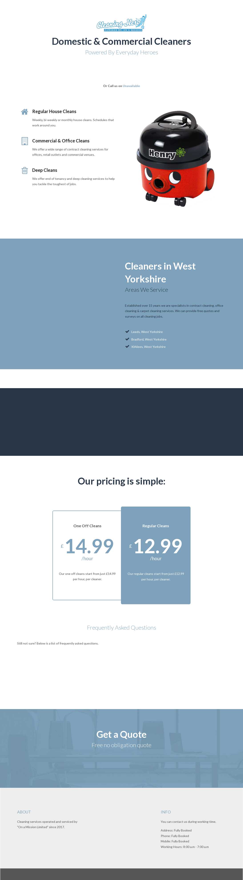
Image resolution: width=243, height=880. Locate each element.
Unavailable (131, 86)
